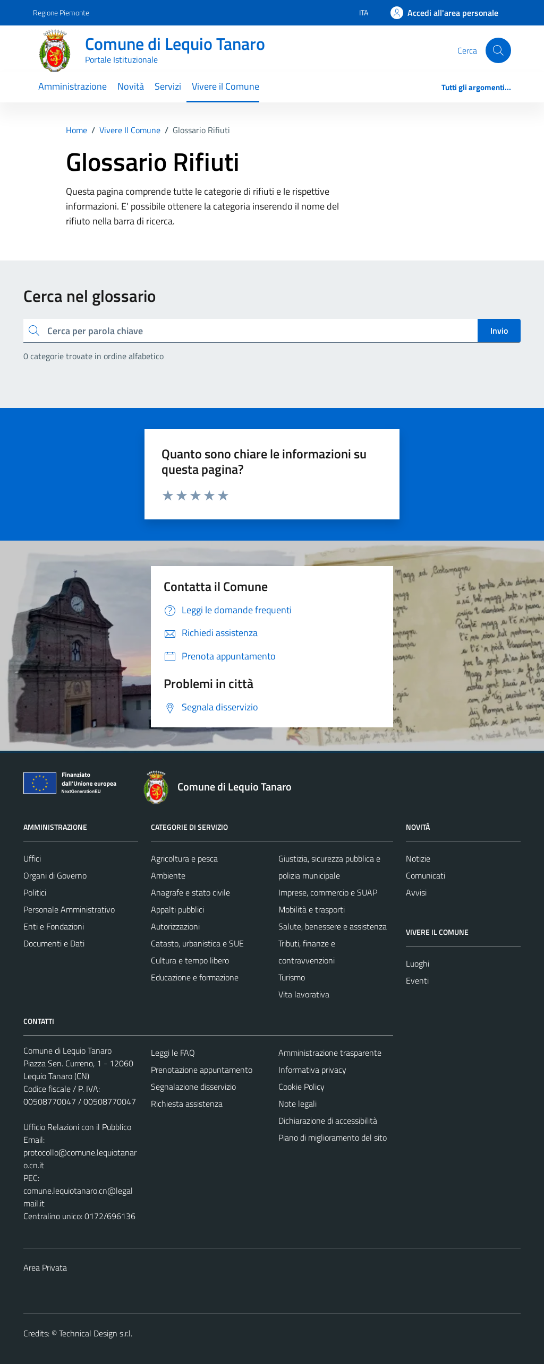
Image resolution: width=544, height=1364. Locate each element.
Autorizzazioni (175, 926)
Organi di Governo (55, 875)
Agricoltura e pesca (184, 858)
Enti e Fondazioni (53, 926)
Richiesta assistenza (187, 1103)
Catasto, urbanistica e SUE (197, 943)
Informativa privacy (312, 1069)
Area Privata (45, 1267)
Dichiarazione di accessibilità (327, 1120)
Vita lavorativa (303, 994)
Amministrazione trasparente (329, 1052)
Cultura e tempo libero (190, 960)
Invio (499, 330)
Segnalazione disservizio (193, 1086)
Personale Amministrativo (69, 909)
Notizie (418, 858)
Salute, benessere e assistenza (332, 926)
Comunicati (425, 875)
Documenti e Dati (53, 943)
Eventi (417, 980)
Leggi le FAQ (173, 1052)
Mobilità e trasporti (311, 909)
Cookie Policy (301, 1086)
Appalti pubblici (177, 909)
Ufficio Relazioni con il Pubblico (77, 1126)
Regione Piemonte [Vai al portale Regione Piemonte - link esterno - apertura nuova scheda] (61, 12)
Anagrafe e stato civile (190, 892)
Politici (34, 892)
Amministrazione (72, 86)
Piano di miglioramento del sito (332, 1137)
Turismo (291, 977)
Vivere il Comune (225, 86)
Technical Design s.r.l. (95, 1333)
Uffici (32, 858)
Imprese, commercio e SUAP (327, 892)
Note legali (297, 1103)
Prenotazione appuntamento (201, 1069)
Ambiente (168, 875)
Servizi (168, 86)
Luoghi (417, 963)
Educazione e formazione (195, 977)
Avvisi (416, 892)
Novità (130, 86)
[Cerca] (498, 50)
